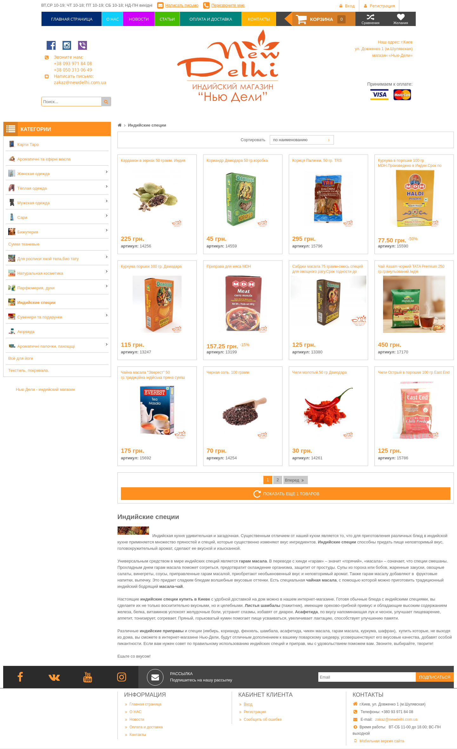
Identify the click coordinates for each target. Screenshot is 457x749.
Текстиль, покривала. (28, 370)
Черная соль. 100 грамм (228, 372)
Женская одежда (29, 173)
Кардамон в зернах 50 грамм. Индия (153, 160)
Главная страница (143, 704)
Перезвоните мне (228, 5)
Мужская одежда (29, 202)
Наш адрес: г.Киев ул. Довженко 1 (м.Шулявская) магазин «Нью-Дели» (384, 49)
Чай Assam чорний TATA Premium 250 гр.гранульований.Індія (411, 269)
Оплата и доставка (143, 727)
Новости (134, 719)
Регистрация (252, 712)
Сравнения (370, 19)
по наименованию (290, 139)
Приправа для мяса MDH (229, 266)
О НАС (133, 712)
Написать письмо (181, 5)
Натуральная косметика (35, 272)
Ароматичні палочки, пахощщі (41, 345)
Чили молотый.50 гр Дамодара (319, 372)
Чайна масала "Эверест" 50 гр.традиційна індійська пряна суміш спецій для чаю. (153, 375)
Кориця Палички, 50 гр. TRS (317, 160)
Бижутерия (23, 231)
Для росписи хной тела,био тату (43, 258)
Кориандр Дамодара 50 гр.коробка (237, 160)
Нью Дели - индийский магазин (45, 389)
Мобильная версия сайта (382, 741)
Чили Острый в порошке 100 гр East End (414, 372)
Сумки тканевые (23, 244)
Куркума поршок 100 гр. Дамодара (151, 266)
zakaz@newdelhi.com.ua (396, 719)
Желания (401, 19)
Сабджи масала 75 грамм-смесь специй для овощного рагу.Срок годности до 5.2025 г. (327, 269)
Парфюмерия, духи (31, 287)
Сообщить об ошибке (259, 719)
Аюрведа (21, 331)
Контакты (135, 735)
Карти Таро (23, 144)
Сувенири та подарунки (35, 316)
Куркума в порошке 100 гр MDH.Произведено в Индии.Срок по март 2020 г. (409, 163)
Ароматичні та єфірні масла (39, 158)
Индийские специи (32, 302)
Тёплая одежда (27, 187)
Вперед (295, 480)
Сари (17, 217)
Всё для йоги (20, 358)
